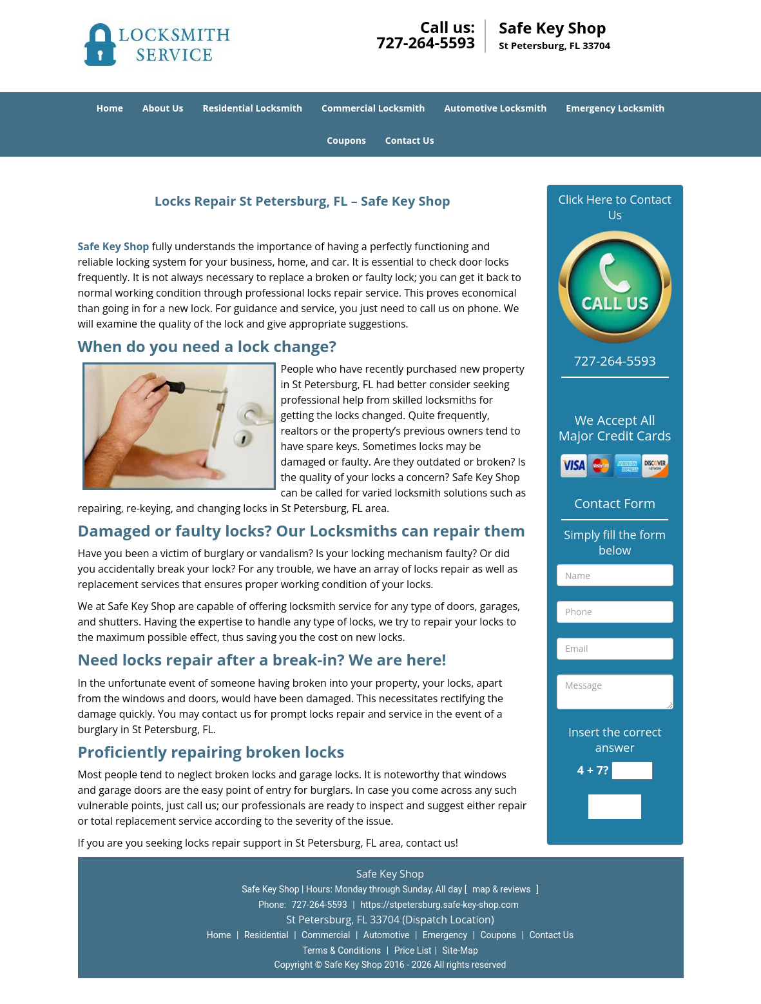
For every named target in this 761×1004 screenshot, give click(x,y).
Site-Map (460, 950)
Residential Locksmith (253, 108)
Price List (413, 950)
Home (110, 108)
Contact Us (409, 140)
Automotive (386, 935)
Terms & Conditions (341, 950)
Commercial (326, 935)
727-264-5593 (425, 42)
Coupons (346, 140)
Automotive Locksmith (495, 108)
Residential (266, 935)
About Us (163, 108)
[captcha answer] (632, 771)
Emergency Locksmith (615, 108)
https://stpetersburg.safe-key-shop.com (439, 905)
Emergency (445, 935)
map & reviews (502, 889)
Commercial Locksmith (373, 108)
